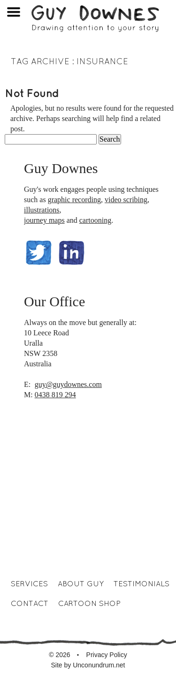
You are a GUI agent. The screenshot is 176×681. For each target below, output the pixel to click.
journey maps (44, 220)
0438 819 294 (55, 395)
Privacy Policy (106, 654)
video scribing (126, 200)
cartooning (95, 220)
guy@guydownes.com (68, 384)
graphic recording (74, 200)
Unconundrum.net (99, 665)
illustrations (42, 210)
